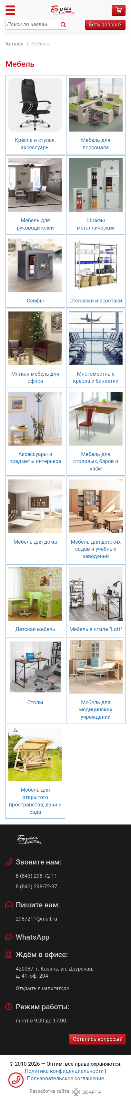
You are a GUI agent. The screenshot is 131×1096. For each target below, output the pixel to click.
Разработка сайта (49, 1091)
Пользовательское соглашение (65, 1078)
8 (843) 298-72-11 (36, 876)
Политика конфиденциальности (64, 1071)
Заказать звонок (16, 1080)
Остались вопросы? (97, 1039)
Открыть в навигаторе (42, 988)
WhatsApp (33, 937)
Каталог (14, 44)
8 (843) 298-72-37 (36, 887)
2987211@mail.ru (36, 919)
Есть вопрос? (105, 25)
